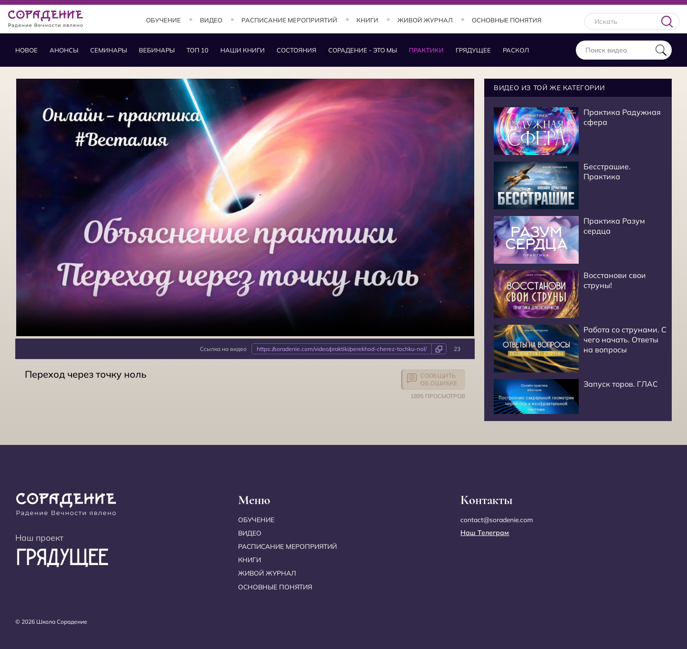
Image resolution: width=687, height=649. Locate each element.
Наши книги (242, 50)
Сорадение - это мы (362, 50)
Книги (367, 19)
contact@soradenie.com (497, 519)
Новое (26, 50)
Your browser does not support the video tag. (245, 207)
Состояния (296, 50)
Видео (211, 19)
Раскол (516, 50)
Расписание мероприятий (289, 19)
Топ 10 (197, 50)
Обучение (163, 19)
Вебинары (157, 50)
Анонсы (64, 50)
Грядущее (473, 50)
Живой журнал (425, 19)
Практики (426, 50)
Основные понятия (506, 19)
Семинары (108, 50)
